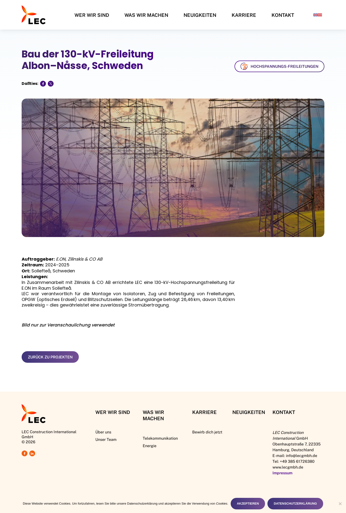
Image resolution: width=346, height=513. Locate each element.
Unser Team (106, 439)
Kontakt (283, 15)
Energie (149, 445)
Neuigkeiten (200, 15)
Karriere (244, 15)
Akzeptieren (248, 503)
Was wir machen (146, 15)
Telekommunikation (160, 438)
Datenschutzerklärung (295, 503)
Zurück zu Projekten (50, 357)
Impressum (282, 472)
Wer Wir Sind (91, 15)
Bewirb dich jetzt (207, 432)
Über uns (103, 432)
